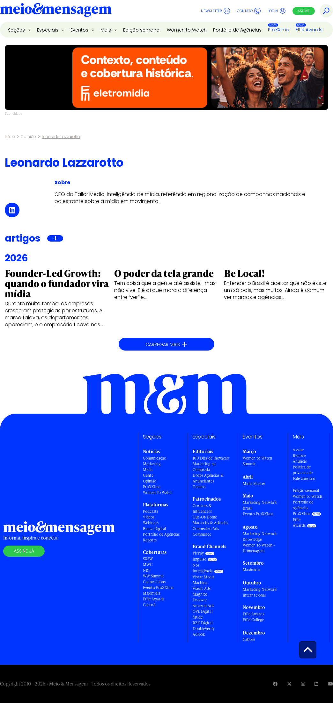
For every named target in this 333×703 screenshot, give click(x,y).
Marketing (152, 464)
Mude (198, 617)
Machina (200, 582)
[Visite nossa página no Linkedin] (316, 684)
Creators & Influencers (202, 508)
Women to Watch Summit (257, 461)
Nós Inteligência (203, 568)
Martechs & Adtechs (210, 522)
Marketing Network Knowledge (260, 536)
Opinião (28, 136)
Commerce (202, 534)
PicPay (198, 553)
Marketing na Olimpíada (204, 466)
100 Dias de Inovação (211, 458)
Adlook (199, 634)
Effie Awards (309, 29)
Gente (148, 475)
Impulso (199, 559)
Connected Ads (206, 528)
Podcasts (150, 511)
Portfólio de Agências (237, 30)
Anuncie (300, 461)
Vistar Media (203, 577)
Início (10, 136)
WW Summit (153, 576)
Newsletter (215, 11)
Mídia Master (254, 483)
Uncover (200, 600)
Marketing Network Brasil (260, 505)
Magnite (200, 594)
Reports (150, 540)
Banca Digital (154, 528)
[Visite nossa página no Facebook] (275, 684)
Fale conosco (304, 478)
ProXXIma (278, 29)
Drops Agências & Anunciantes (208, 478)
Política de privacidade (303, 469)
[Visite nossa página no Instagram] (303, 684)
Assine (304, 10)
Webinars (151, 522)
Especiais (48, 30)
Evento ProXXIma (158, 587)
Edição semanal (141, 30)
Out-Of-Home (205, 517)
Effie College (253, 619)
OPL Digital (202, 611)
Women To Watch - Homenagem (259, 548)
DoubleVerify (204, 628)
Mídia (147, 469)
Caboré (149, 604)
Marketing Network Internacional (260, 592)
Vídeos (148, 517)
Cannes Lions (154, 581)
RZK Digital (202, 623)
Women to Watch (187, 30)
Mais (106, 30)
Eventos (80, 30)
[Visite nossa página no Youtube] (330, 684)
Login (277, 11)
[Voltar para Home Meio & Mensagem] (56, 10)
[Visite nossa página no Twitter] (289, 684)
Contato (249, 11)
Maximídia (151, 593)
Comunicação (154, 458)
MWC (147, 564)
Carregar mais (166, 344)
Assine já (24, 551)
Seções (17, 30)
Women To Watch (158, 492)
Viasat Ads (202, 588)
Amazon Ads (203, 605)
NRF (147, 570)
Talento (199, 486)
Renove (299, 455)
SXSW (148, 559)
